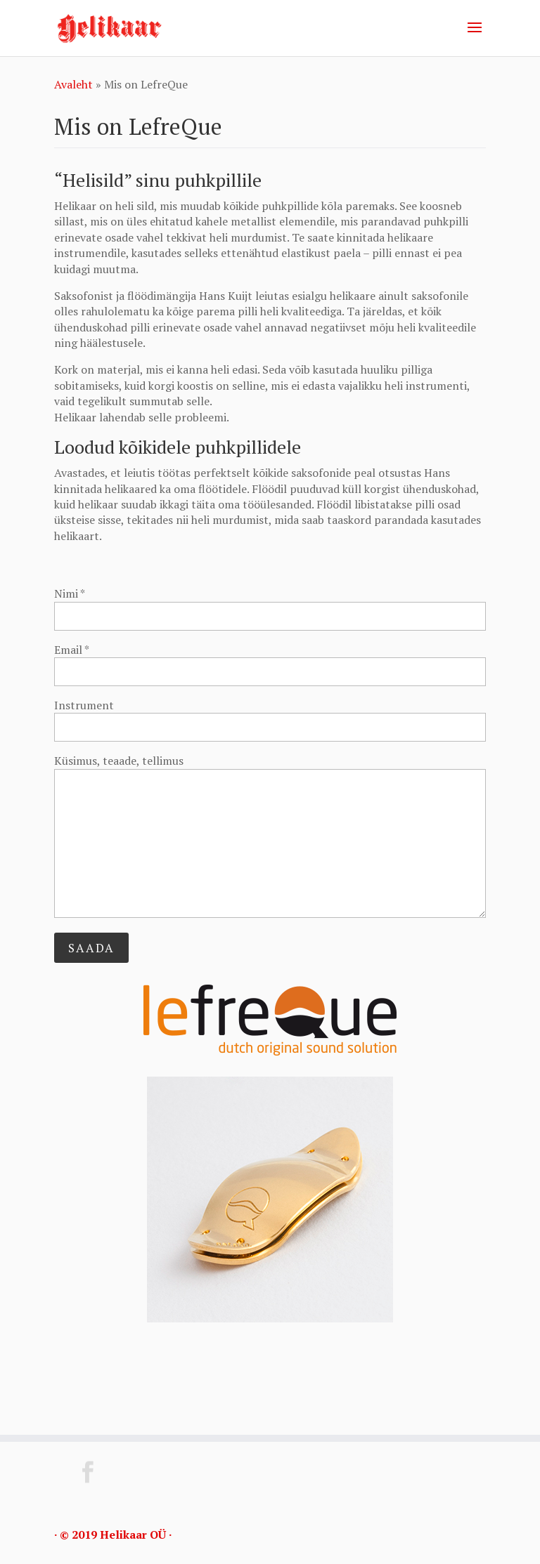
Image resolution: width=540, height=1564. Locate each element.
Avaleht (73, 84)
